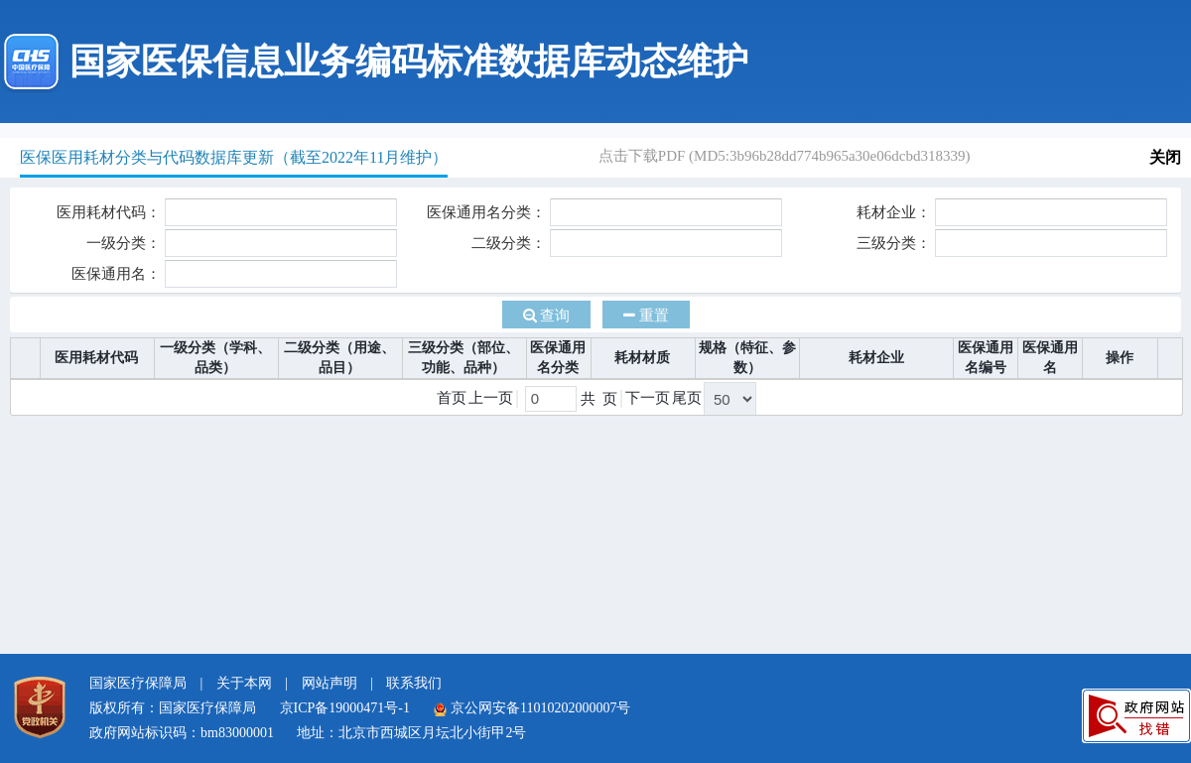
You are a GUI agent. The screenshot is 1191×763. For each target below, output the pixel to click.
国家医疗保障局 (138, 683)
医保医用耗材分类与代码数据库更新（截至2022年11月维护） (234, 157)
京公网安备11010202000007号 (531, 707)
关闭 (1165, 157)
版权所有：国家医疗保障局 (172, 707)
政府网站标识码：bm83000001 (181, 732)
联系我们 (414, 683)
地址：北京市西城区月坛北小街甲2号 (411, 732)
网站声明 (329, 683)
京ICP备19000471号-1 (345, 707)
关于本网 (244, 683)
